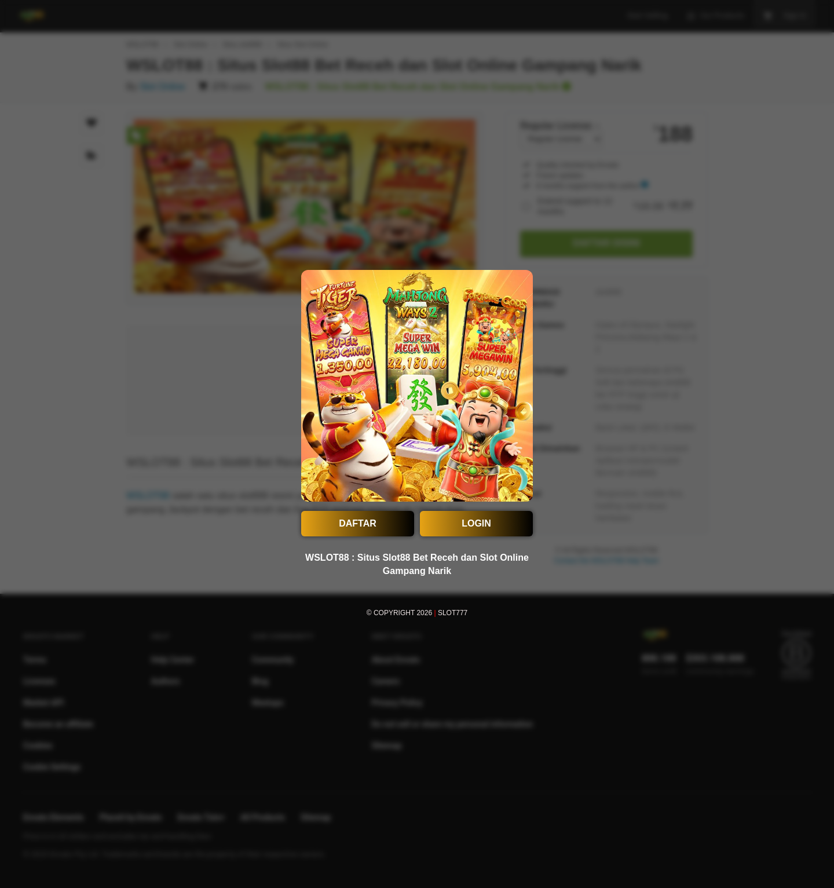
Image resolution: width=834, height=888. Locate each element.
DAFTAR (357, 523)
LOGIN (476, 523)
